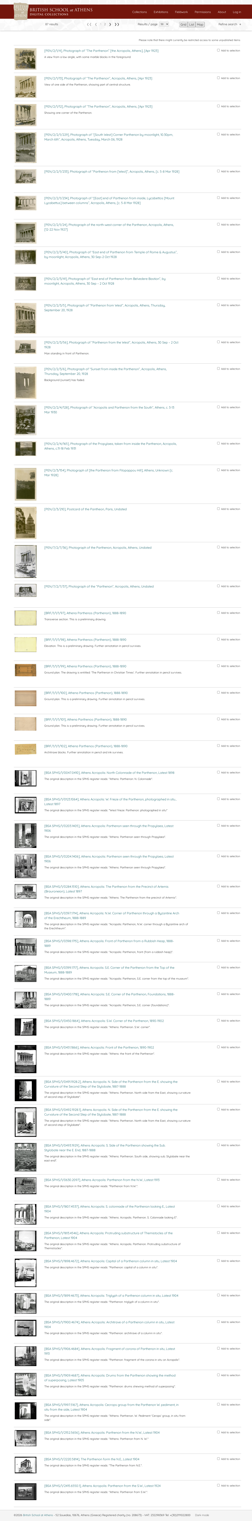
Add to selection (228, 50)
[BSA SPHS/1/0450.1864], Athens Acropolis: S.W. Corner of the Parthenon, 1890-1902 (104, 1021)
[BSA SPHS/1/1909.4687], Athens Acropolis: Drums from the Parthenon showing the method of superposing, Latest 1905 (110, 1377)
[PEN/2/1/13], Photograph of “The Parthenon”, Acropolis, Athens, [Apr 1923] (98, 78)
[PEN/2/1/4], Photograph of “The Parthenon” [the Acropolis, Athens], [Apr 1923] (101, 51)
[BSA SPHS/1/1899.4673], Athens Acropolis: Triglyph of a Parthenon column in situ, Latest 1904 (111, 1295)
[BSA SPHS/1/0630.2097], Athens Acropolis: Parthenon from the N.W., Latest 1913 (101, 1180)
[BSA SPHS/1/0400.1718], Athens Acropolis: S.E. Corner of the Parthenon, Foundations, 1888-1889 (109, 996)
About (222, 12)
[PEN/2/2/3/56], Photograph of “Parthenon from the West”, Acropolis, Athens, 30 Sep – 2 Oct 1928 (111, 344)
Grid (183, 24)
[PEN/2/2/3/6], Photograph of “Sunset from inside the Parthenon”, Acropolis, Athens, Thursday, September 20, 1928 (105, 371)
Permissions (203, 12)
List (191, 24)
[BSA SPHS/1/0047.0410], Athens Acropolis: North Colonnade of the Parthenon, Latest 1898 (109, 773)
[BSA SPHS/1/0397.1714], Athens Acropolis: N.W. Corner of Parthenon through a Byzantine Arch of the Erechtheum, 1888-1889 (111, 915)
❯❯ (117, 24)
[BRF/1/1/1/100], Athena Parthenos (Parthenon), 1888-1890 (86, 693)
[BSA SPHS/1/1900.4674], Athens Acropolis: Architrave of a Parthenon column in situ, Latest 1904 (109, 1324)
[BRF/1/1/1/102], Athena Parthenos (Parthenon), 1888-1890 (86, 746)
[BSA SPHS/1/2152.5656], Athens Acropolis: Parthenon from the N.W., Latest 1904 (102, 1432)
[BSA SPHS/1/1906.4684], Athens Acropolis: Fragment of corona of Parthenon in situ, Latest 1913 (109, 1351)
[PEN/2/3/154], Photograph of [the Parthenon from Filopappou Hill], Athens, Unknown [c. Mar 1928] (108, 472)
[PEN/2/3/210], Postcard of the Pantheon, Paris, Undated (85, 509)
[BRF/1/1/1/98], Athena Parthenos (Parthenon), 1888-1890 (85, 640)
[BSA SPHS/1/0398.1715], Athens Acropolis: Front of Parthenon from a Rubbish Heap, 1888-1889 (109, 943)
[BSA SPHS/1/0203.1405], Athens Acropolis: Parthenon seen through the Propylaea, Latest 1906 (108, 828)
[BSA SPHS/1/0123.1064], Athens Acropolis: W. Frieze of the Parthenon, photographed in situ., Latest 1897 (110, 801)
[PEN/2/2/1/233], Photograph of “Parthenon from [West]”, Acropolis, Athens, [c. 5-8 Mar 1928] (111, 171)
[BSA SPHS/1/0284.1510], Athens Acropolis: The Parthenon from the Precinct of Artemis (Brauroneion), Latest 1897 (106, 889)
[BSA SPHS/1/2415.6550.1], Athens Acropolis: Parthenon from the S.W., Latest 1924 (102, 1486)
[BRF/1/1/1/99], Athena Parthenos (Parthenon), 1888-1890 (85, 666)
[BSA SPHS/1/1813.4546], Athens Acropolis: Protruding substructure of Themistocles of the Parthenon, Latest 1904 (108, 1235)
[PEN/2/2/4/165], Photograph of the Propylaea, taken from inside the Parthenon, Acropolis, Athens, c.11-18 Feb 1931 (110, 446)
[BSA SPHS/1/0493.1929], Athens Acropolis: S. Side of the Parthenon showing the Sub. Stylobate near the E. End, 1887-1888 (105, 1147)
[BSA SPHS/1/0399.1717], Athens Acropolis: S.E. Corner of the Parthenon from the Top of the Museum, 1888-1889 (109, 970)
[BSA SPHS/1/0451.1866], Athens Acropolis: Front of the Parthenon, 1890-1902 (99, 1047)
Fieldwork (181, 12)
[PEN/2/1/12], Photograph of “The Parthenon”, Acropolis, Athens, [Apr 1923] (98, 106)
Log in (237, 12)
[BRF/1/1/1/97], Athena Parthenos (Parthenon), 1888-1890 (85, 613)
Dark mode (202, 1515)
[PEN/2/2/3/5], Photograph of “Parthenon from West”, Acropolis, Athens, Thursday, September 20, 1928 (104, 307)
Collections (139, 12)
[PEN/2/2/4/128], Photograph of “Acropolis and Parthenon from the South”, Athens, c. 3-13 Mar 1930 (109, 409)
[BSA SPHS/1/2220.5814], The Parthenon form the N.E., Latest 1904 (91, 1459)
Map (200, 24)
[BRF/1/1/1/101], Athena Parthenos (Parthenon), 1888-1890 (85, 719)
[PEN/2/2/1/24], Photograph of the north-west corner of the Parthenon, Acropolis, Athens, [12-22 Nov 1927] (109, 227)
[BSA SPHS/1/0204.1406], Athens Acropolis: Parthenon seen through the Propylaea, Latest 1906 (109, 858)
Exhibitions (161, 12)
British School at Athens (38, 1515)
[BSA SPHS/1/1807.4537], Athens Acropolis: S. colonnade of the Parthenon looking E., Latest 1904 (109, 1208)
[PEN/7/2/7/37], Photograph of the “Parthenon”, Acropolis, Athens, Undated (99, 586)
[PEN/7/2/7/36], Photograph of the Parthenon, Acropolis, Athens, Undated (98, 548)
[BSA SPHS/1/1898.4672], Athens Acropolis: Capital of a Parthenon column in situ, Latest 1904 (110, 1261)
